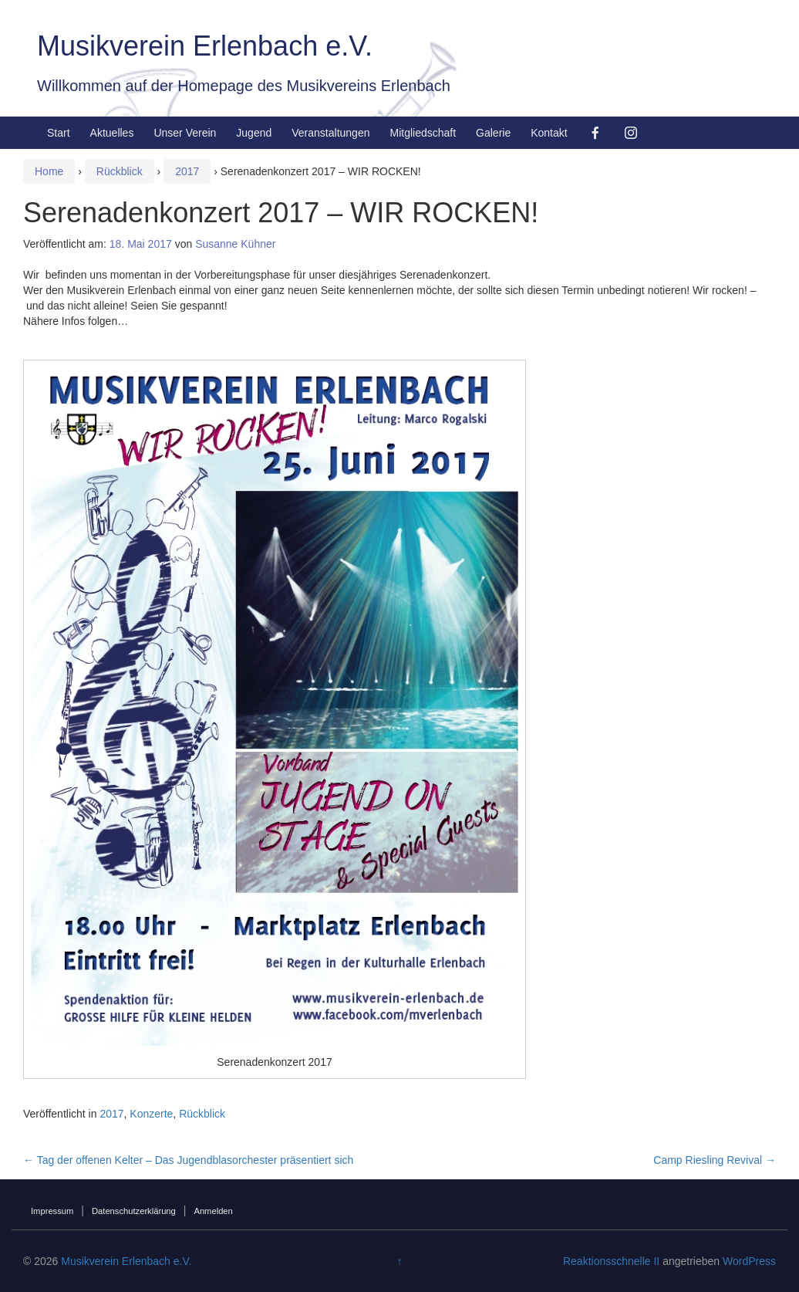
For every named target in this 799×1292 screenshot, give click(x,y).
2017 (187, 171)
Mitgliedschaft (422, 133)
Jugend (253, 133)
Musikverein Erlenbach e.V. (205, 46)
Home (49, 171)
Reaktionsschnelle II (611, 1261)
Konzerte (151, 1114)
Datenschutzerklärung (134, 1211)
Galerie (493, 133)
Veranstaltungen (330, 133)
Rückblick (119, 171)
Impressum (52, 1211)
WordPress (749, 1261)
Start (58, 133)
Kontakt (549, 133)
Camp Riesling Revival (714, 1160)
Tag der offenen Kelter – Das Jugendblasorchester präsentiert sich (188, 1160)
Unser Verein (184, 133)
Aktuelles (112, 133)
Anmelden (213, 1211)
